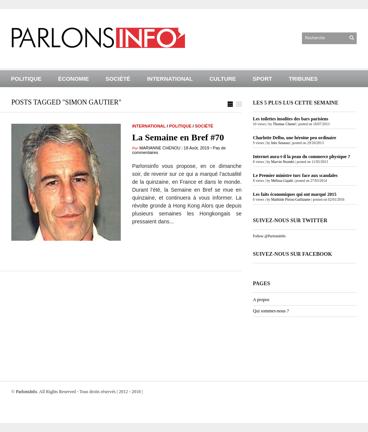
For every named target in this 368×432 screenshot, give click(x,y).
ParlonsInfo (26, 391)
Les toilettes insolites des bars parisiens (290, 118)
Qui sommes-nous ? (271, 311)
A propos (261, 299)
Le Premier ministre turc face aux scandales (295, 175)
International (169, 78)
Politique (26, 78)
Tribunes (303, 78)
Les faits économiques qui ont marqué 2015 (294, 194)
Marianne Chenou (159, 148)
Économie (73, 78)
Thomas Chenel (284, 124)
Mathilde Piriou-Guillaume (290, 199)
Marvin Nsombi (282, 162)
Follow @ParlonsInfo (269, 236)
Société (118, 78)
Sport (262, 78)
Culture (222, 78)
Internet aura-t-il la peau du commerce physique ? (301, 156)
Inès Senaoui (280, 143)
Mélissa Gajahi (282, 180)
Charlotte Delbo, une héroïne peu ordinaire (294, 137)
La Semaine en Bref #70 (178, 137)
